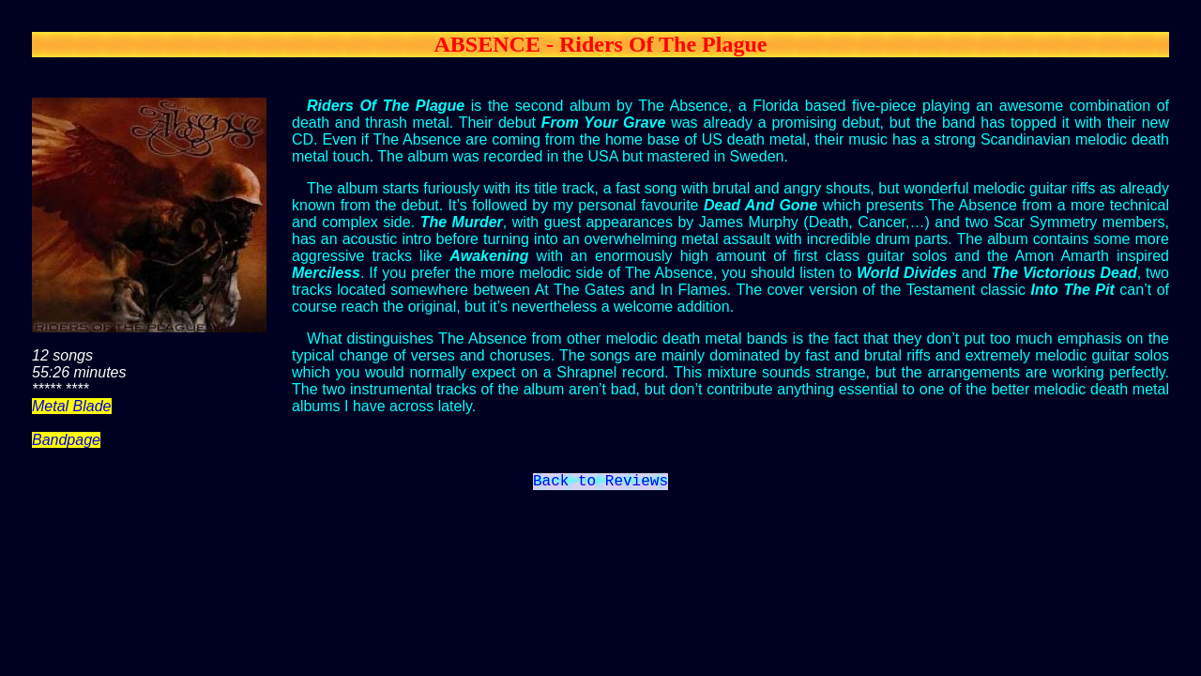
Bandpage (66, 440)
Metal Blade (72, 406)
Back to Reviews (600, 483)
